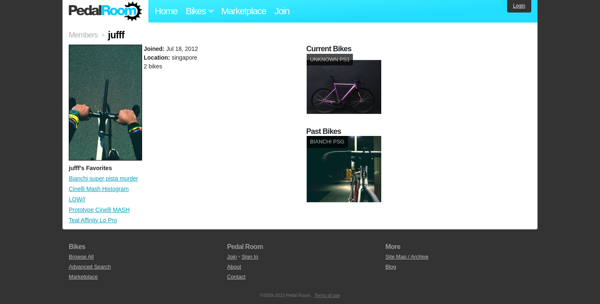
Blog (390, 267)
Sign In (250, 257)
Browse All (81, 257)
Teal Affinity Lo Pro (93, 220)
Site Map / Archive (406, 257)
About (234, 267)
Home (166, 11)
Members (83, 35)
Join (282, 11)
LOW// (77, 199)
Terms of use (327, 295)
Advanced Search (90, 267)
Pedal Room (105, 11)
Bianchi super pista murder (103, 178)
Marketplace (243, 11)
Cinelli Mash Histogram (99, 189)
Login (519, 6)
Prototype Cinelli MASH (99, 209)
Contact (236, 277)
